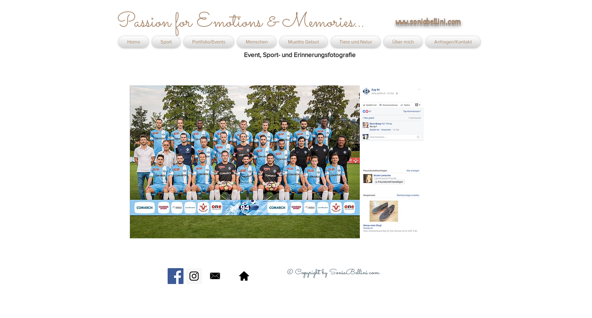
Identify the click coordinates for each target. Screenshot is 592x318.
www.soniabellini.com (428, 21)
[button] (209, 42)
